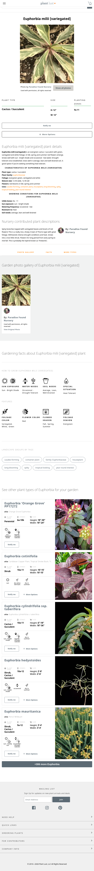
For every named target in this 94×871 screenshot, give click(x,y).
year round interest (23, 189)
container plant (26, 187)
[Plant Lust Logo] (48, 3)
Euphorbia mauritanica (22, 711)
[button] (47, 134)
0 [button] (90, 2)
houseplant (38, 187)
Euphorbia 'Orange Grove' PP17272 (24, 504)
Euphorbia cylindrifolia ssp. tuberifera (25, 607)
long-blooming (50, 187)
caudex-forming (13, 187)
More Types (70, 252)
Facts (49, 252)
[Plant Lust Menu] (4, 3)
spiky (58, 187)
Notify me (47, 126)
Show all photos (63, 88)
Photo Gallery (26, 252)
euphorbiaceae (19, 175)
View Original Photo (12, 329)
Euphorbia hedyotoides (22, 660)
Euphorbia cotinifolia (20, 556)
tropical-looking (8, 189)
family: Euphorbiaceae (56, 459)
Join (61, 799)
